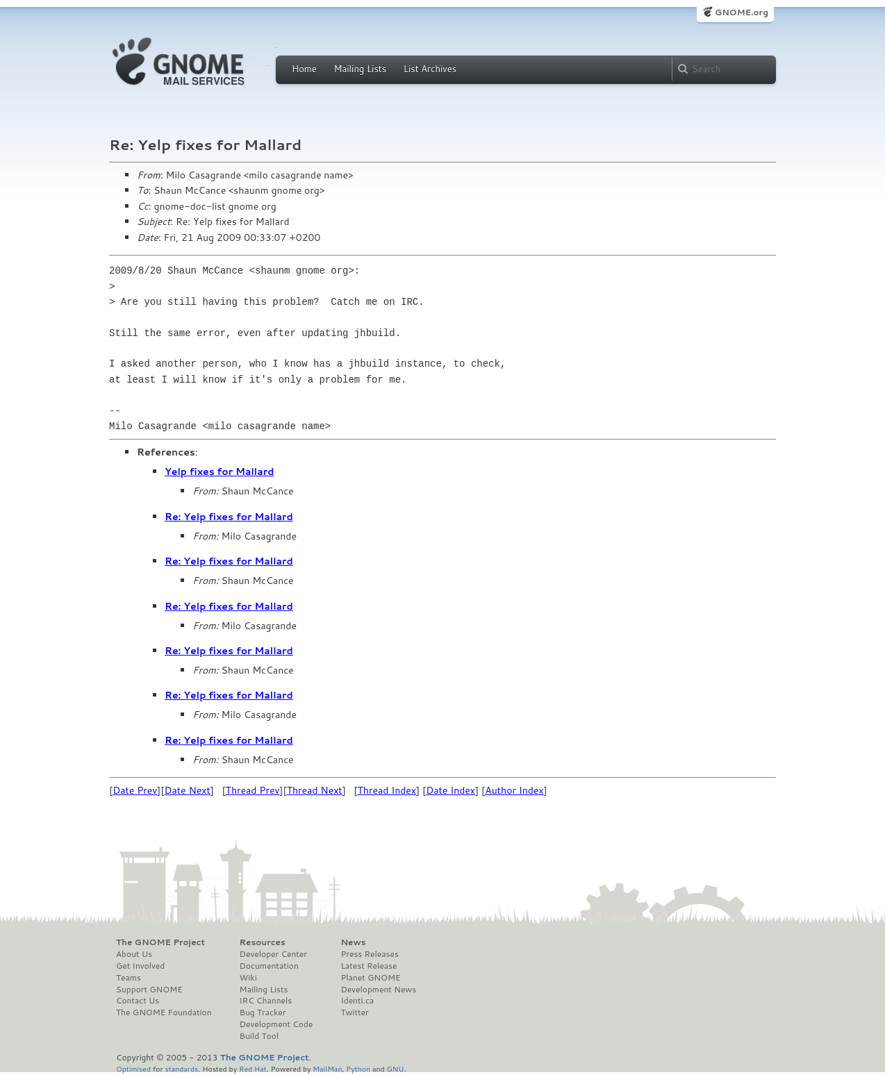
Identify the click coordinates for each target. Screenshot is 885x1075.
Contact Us (137, 1000)
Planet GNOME (370, 977)
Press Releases (369, 954)
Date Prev (135, 790)
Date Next (187, 790)
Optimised (133, 1068)
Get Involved (140, 966)
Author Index (514, 790)
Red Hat (253, 1068)
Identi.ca (357, 1000)
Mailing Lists (359, 68)
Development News (378, 989)
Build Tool (259, 1036)
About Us (134, 954)
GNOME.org (741, 12)
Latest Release (368, 966)
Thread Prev (253, 790)
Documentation (269, 966)
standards (181, 1068)
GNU (395, 1068)
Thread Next (314, 790)
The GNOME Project (160, 942)
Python (358, 1068)
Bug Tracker (263, 1012)
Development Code (276, 1024)
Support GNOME (149, 989)
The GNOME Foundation (164, 1012)
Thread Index (387, 790)
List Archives (430, 68)
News (352, 942)
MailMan (327, 1068)
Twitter (354, 1012)
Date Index (450, 790)
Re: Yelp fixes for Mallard (229, 517)
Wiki (248, 977)
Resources (263, 942)
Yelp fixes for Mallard (219, 471)
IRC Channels (266, 1000)
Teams (128, 977)
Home (304, 68)
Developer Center (273, 954)
